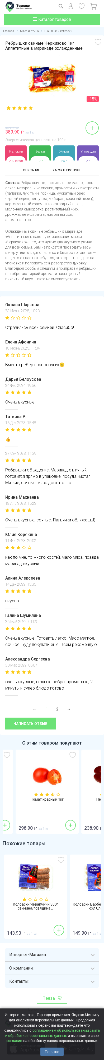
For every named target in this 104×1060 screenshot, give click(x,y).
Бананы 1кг (35, 799)
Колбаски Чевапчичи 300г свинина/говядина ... (35, 906)
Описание (31, 170)
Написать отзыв (30, 724)
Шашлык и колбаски (58, 31)
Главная (9, 31)
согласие (14, 1041)
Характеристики (67, 170)
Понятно (52, 1052)
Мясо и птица (29, 31)
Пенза (48, 998)
